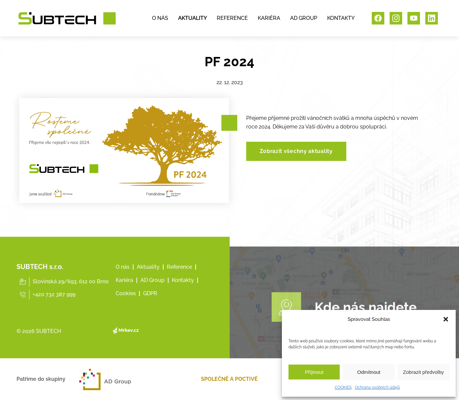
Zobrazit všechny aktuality (296, 151)
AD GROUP (303, 18)
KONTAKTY (341, 18)
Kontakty (183, 289)
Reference (179, 276)
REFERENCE (232, 18)
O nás (123, 276)
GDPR (150, 303)
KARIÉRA (269, 18)
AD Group (152, 289)
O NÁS (160, 18)
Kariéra (124, 289)
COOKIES (343, 387)
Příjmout (314, 372)
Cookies (126, 303)
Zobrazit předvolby (423, 372)
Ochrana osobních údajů (377, 387)
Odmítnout (368, 372)
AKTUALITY (192, 18)
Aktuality (148, 276)
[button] (445, 319)
